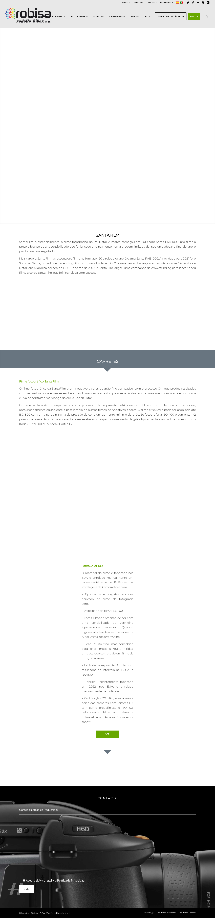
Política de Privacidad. (71, 880)
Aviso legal (45, 880)
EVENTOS (126, 2)
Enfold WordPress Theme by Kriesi (55, 913)
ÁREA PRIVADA (167, 2)
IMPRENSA (138, 2)
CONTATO (152, 2)
